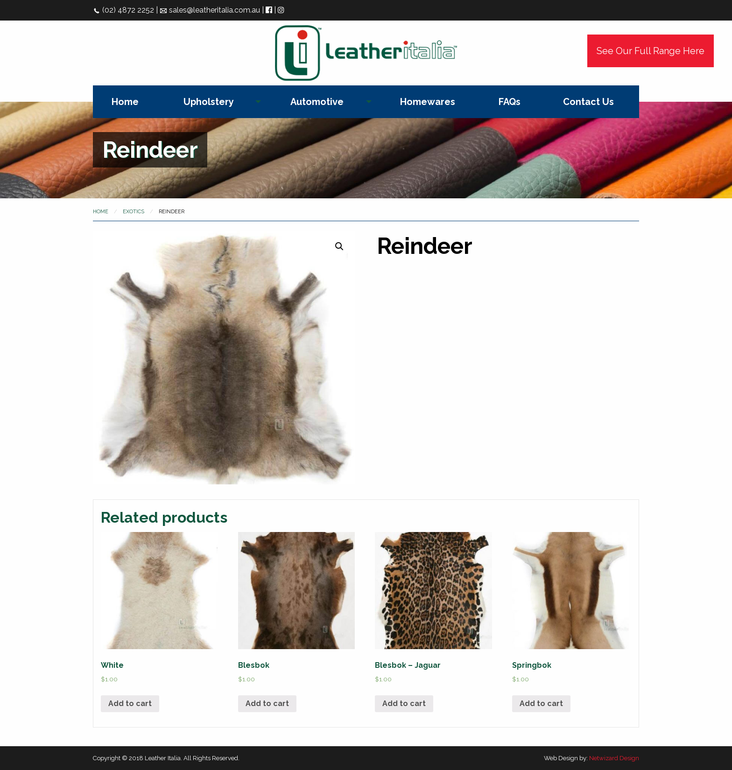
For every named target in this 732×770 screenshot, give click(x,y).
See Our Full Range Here (650, 50)
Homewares (427, 101)
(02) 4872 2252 (123, 10)
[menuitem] (125, 101)
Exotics (133, 212)
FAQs (510, 101)
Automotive (317, 101)
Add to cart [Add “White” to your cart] (130, 703)
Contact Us (588, 101)
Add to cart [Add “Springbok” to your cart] (541, 703)
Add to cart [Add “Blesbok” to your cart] (267, 703)
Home (125, 101)
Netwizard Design (614, 758)
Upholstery (208, 101)
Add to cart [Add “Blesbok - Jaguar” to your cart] (404, 703)
